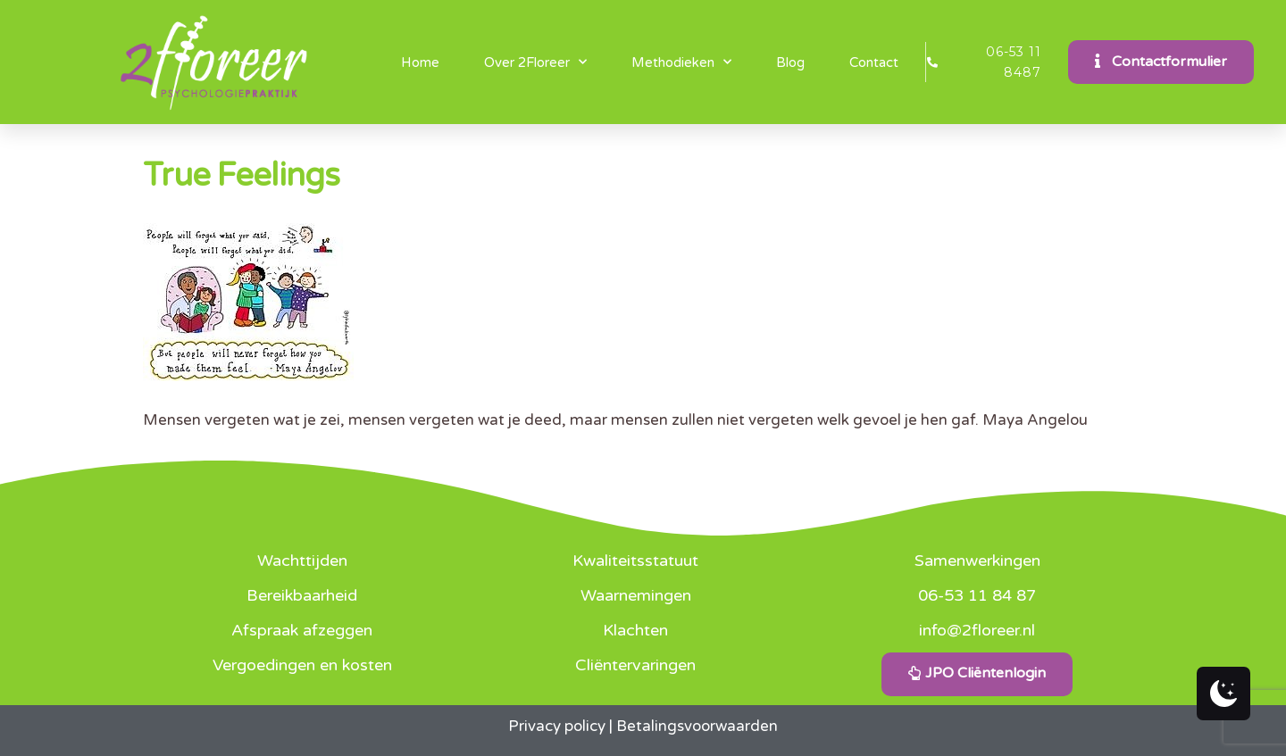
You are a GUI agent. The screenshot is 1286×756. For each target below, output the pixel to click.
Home (420, 62)
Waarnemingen (635, 595)
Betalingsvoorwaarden (697, 726)
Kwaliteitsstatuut (635, 560)
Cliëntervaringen (635, 665)
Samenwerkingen (977, 560)
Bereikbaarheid (301, 595)
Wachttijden (302, 560)
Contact (873, 62)
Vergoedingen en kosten (302, 665)
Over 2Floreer (535, 62)
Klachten (635, 630)
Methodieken (681, 62)
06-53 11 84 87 (977, 595)
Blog (790, 62)
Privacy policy (556, 726)
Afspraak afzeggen (301, 630)
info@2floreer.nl (977, 630)
